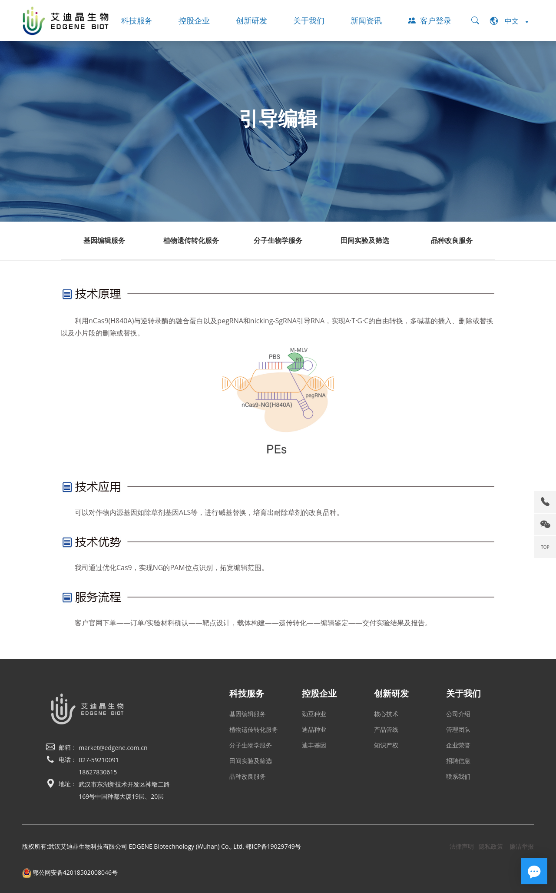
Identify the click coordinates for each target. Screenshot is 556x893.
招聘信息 (458, 761)
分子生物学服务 (278, 240)
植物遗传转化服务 (191, 240)
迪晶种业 (314, 729)
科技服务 (136, 20)
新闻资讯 (366, 20)
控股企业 (194, 20)
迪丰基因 (314, 745)
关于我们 (308, 20)
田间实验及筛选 (365, 240)
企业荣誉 (458, 745)
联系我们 (458, 776)
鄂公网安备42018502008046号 (70, 872)
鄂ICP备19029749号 (273, 846)
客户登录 (429, 20)
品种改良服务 (452, 240)
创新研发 (251, 20)
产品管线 (386, 729)
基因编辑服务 (104, 240)
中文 (509, 21)
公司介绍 (458, 714)
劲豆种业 (314, 714)
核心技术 (386, 714)
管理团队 (458, 729)
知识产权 (386, 745)
